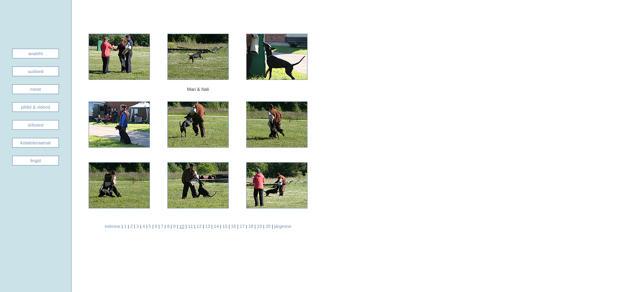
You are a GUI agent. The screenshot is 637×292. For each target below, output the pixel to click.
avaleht (35, 53)
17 (242, 226)
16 (233, 226)
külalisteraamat (36, 142)
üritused (35, 124)
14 (216, 226)
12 (199, 226)
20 (268, 226)
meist (35, 89)
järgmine (282, 226)
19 (259, 226)
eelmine (113, 226)
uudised (35, 71)
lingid (35, 160)
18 (250, 226)
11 (190, 226)
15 (225, 226)
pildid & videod (35, 107)
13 (207, 226)
